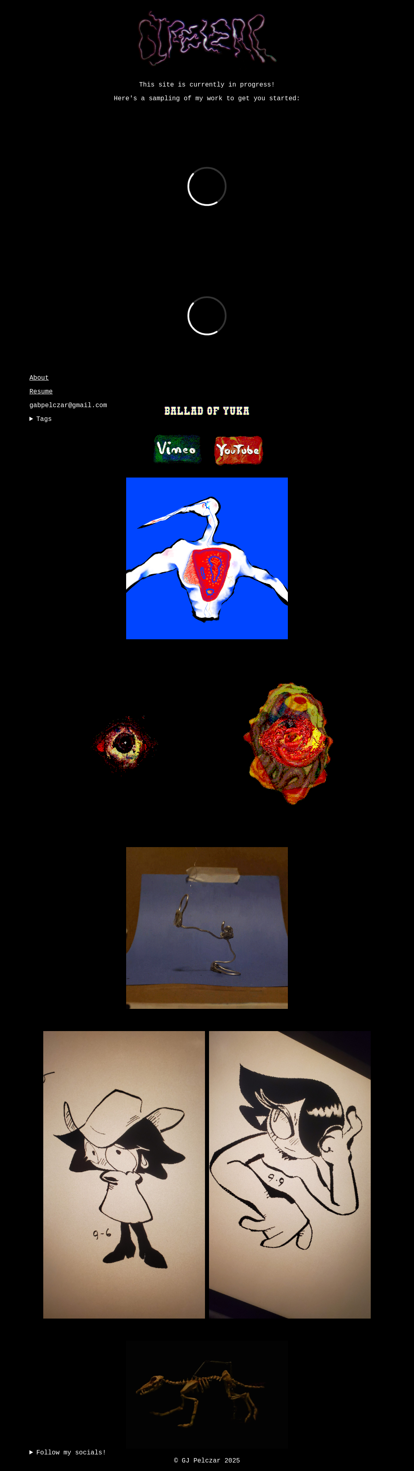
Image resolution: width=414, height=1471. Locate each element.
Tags (44, 419)
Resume (41, 391)
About (39, 378)
